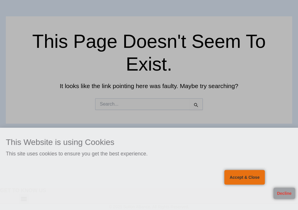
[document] (149, 105)
